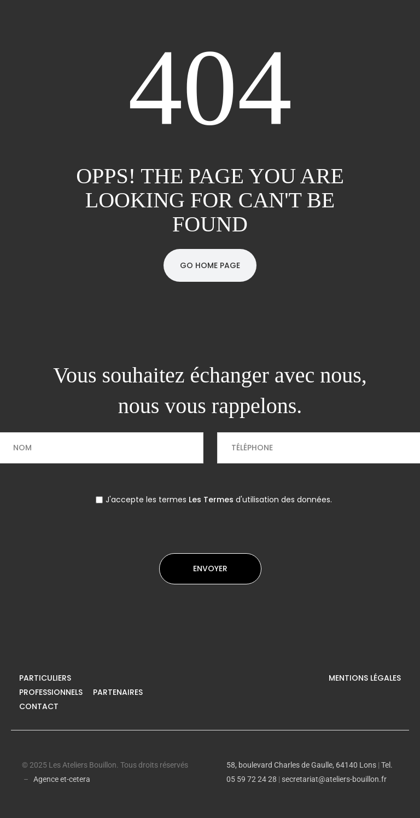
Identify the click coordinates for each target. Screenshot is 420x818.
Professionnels (51, 692)
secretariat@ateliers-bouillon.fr (334, 779)
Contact (39, 706)
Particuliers (45, 677)
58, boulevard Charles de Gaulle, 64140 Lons (301, 765)
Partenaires (118, 692)
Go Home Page (210, 265)
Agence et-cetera (61, 779)
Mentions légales (365, 677)
